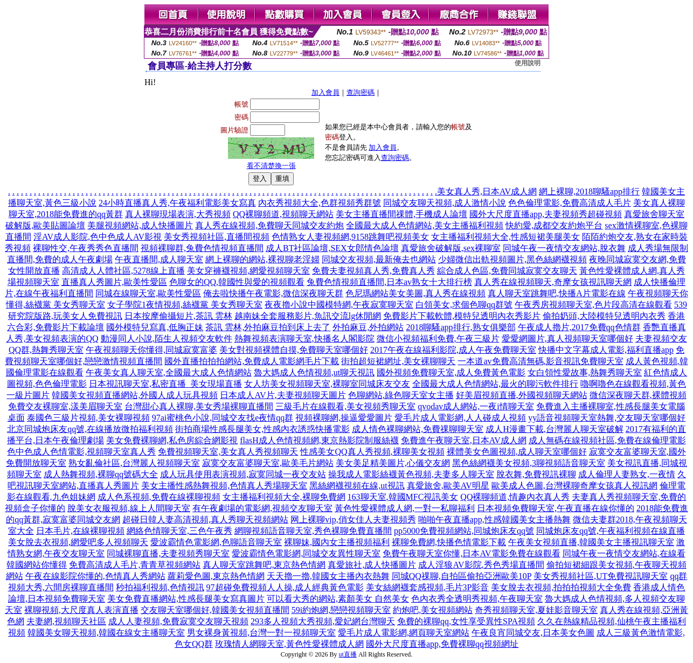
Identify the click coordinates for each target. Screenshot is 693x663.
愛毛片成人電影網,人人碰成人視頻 (460, 417)
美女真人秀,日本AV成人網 (487, 191)
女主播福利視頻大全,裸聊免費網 (284, 496)
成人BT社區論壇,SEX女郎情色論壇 (332, 248)
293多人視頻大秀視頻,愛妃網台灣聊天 (323, 621)
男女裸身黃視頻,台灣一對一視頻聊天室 (261, 632)
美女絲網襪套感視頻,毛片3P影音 (427, 587)
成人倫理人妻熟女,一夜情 (626, 474)
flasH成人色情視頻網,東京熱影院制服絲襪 (319, 440)
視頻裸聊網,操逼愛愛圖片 (343, 417)
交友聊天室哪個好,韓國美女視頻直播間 (215, 610)
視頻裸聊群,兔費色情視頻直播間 (202, 248)
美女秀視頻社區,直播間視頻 (216, 236)
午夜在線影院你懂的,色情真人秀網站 (95, 576)
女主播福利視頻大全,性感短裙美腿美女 (505, 236)
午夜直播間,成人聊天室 (159, 259)
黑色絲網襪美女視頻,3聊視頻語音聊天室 (528, 462)
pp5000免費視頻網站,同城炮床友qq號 (464, 530)
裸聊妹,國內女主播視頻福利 (337, 542)
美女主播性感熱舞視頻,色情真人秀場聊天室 (224, 485)
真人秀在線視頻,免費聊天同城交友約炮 (269, 225)
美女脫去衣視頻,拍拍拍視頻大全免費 (561, 587)
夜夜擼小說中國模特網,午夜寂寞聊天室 (339, 304)
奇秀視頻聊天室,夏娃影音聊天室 (536, 610)
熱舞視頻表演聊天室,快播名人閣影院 (304, 338)
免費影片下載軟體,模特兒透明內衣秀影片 (461, 315)
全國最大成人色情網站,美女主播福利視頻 (424, 225)
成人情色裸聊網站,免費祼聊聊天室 (417, 429)
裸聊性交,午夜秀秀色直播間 (85, 248)
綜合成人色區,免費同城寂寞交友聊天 (507, 270)
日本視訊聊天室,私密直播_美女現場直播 (165, 383)
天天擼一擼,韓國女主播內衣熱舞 (328, 576)
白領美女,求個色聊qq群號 (463, 304)
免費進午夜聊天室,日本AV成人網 (463, 440)
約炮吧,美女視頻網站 (433, 610)
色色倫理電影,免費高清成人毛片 (569, 202)
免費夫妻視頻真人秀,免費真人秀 (373, 270)
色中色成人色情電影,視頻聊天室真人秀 (81, 451)
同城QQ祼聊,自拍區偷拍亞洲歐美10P (461, 576)
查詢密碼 (360, 92)
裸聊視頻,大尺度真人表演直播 (81, 610)
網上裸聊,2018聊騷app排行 (589, 191)
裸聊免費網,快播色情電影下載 (449, 542)
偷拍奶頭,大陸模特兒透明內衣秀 (604, 315)
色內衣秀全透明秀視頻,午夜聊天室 (477, 598)
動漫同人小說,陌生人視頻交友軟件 (166, 338)
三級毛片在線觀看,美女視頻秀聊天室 (345, 406)
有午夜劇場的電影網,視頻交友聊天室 (262, 508)
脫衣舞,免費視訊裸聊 (536, 474)
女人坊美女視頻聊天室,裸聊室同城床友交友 (327, 383)
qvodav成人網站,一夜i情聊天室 (476, 406)
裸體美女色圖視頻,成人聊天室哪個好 (517, 451)
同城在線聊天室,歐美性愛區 (148, 293)
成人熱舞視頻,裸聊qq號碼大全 (101, 474)
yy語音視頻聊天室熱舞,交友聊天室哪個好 (606, 417)
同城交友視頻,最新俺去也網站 (379, 259)
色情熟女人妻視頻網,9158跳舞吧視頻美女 (350, 236)
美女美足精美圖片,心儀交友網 (393, 462)
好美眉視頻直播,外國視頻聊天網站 (521, 395)
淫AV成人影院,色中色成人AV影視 (97, 236)
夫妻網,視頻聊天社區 (66, 621)
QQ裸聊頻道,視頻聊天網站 (283, 214)
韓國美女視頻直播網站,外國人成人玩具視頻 (135, 395)
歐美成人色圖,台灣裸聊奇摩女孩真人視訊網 (574, 485)
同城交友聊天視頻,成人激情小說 (444, 202)
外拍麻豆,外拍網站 (368, 327)
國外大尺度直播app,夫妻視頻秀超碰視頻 (545, 214)
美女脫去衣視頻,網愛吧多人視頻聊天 (78, 542)
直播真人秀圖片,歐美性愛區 (114, 282)
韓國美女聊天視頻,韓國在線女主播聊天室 (106, 632)
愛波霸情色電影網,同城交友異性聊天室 (306, 553)
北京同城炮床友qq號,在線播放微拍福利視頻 (90, 429)
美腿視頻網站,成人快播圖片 (140, 225)
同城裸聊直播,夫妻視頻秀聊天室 (168, 553)
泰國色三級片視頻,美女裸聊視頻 (88, 417)
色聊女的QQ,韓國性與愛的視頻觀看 (236, 282)
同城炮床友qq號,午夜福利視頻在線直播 (610, 530)
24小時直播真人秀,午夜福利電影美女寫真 (177, 202)
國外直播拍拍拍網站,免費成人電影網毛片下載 (251, 361)
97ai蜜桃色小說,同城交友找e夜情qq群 (223, 417)
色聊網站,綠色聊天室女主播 (401, 395)
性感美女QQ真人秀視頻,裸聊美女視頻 (372, 451)
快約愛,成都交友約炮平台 (553, 225)
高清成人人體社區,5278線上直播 (123, 270)
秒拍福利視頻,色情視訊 (160, 587)
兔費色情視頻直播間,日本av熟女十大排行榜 (389, 282)
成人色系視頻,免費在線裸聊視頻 (159, 496)
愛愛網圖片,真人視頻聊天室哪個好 (567, 338)
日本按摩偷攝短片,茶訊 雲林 (178, 315)
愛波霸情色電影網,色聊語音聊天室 (216, 542)
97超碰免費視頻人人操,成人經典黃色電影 (285, 587)
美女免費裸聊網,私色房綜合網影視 (172, 440)
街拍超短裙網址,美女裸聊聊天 (398, 361)
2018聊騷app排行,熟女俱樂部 (460, 327)
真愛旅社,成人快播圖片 (372, 564)
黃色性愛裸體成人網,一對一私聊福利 (405, 508)
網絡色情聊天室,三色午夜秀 (179, 530)
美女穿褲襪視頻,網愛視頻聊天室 (248, 270)
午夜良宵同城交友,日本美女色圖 (533, 632)
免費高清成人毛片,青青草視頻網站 (134, 564)
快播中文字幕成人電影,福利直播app (606, 349)
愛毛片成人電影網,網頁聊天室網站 (403, 632)
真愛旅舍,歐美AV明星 (448, 485)
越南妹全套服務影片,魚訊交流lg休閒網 (307, 315)
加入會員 (325, 92)
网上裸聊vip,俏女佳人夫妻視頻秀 (352, 519)
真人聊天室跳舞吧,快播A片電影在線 (557, 293)
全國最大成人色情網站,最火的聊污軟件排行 (495, 383)
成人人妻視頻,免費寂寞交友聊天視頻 (178, 621)
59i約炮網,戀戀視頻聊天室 (341, 610)
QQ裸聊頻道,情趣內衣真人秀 (515, 496)
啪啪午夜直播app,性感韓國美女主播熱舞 (494, 519)
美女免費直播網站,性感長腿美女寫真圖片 (186, 598)
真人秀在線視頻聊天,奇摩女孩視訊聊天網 (553, 282)
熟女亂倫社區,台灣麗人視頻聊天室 (134, 462)
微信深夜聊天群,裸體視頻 (638, 395)
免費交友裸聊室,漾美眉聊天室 (65, 406)
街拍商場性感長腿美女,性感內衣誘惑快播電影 (262, 429)
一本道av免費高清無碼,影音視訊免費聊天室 (540, 361)
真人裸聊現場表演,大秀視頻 (178, 214)
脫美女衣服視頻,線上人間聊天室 (128, 508)
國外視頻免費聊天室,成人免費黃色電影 (451, 372)
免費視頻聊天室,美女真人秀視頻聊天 (228, 451)
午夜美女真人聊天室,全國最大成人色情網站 (169, 372)
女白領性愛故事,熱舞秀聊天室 (585, 372)
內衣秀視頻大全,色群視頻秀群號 (319, 202)
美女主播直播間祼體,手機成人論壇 (401, 214)
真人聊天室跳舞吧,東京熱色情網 (264, 564)
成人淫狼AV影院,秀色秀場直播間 (481, 564)
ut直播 (348, 654)
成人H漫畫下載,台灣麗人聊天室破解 (554, 429)
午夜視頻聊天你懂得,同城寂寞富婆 (151, 349)
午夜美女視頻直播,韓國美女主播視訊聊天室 (591, 542)
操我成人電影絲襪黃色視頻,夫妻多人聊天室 (411, 474)
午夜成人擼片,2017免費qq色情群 (579, 327)
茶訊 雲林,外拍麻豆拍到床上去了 (267, 327)
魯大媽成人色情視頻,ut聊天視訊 (314, 372)
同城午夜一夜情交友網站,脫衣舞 (564, 248)
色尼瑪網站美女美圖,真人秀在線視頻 (415, 293)
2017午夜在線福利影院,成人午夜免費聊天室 (453, 349)
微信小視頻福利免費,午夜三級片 (438, 338)
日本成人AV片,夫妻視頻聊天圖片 (282, 395)
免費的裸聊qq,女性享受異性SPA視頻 (466, 621)
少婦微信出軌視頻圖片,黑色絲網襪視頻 (512, 259)
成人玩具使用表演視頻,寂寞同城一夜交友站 (243, 474)
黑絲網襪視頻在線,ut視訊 (356, 485)
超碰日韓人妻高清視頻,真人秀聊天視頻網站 (205, 519)
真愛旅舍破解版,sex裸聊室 (451, 248)
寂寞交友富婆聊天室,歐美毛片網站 (268, 462)
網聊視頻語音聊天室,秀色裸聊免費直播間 (313, 530)
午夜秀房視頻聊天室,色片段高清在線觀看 (593, 304)
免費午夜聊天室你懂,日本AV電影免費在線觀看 (471, 553)
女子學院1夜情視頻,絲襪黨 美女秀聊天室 (184, 304)
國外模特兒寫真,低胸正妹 (154, 327)
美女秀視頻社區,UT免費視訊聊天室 (600, 576)
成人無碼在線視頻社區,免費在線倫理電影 (607, 440)
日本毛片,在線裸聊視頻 (80, 530)
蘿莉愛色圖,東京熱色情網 (216, 576)
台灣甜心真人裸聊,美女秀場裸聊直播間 (198, 406)
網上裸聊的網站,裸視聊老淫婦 (262, 259)
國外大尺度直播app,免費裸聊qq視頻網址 (442, 643)
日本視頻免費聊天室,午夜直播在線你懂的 (555, 508)
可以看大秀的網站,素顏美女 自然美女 (338, 598)
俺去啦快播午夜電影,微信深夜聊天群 (273, 293)
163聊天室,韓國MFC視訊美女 (403, 496)
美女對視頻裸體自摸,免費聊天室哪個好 (293, 349)
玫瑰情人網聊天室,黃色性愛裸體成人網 (289, 643)
